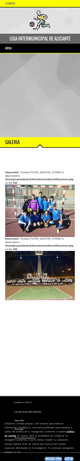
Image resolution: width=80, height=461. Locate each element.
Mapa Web (19, 420)
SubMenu (10, 3)
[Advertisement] (40, 95)
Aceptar (69, 459)
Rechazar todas (53, 459)
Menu (8, 48)
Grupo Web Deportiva (32, 412)
